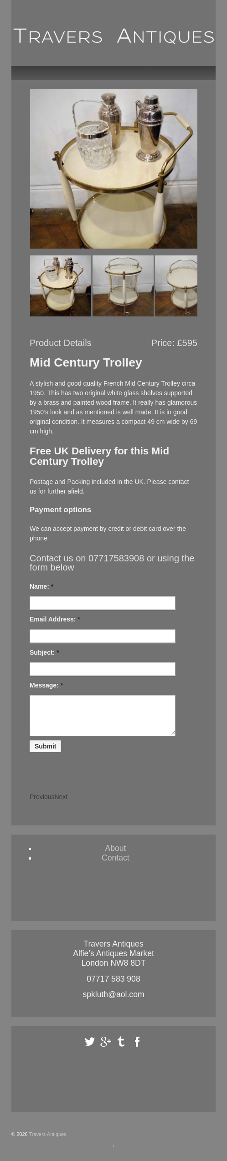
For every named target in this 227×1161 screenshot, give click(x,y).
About (115, 855)
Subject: (44, 652)
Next (60, 803)
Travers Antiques (47, 1141)
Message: (46, 685)
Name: (41, 586)
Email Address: (55, 619)
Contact (115, 864)
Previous (42, 803)
